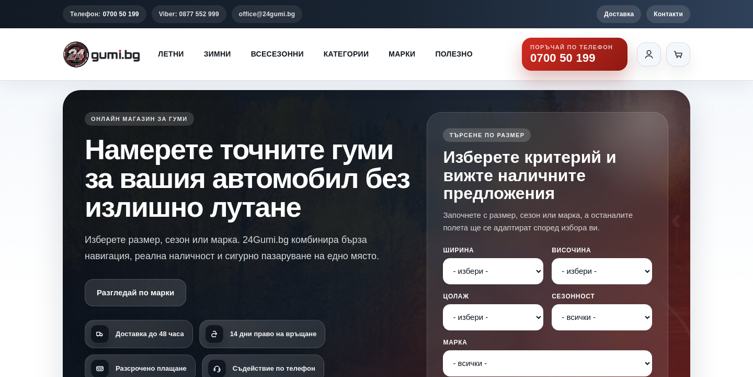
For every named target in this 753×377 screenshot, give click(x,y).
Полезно (454, 54)
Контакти (668, 14)
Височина (571, 250)
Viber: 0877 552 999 (189, 14)
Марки (402, 54)
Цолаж (456, 296)
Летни (171, 54)
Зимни (217, 54)
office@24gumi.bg (267, 14)
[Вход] (649, 54)
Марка (455, 342)
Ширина (458, 250)
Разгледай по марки (135, 292)
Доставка (619, 14)
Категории (346, 54)
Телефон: (104, 14)
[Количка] (678, 54)
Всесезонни (277, 54)
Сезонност (573, 296)
